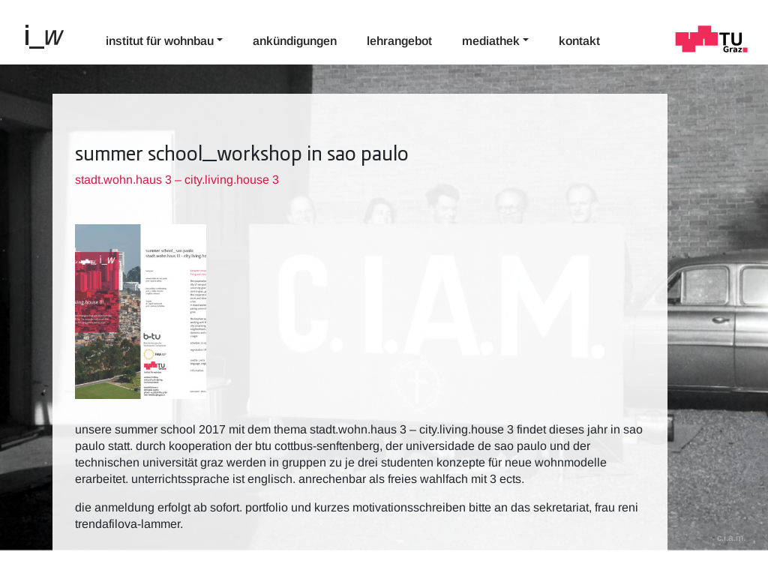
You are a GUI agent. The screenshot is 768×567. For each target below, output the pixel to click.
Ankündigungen (295, 40)
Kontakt (579, 40)
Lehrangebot (399, 40)
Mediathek (491, 40)
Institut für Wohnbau (160, 40)
